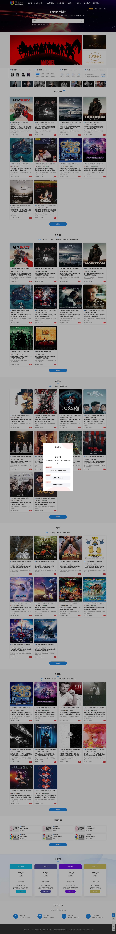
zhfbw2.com (58, 485)
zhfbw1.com (58, 478)
